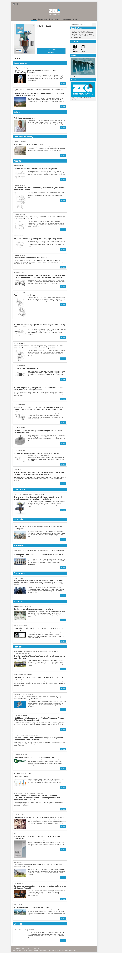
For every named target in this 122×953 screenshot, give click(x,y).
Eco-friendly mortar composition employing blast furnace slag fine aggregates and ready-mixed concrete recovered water (39, 276)
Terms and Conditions (18, 948)
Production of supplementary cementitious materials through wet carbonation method (39, 218)
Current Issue (42, 19)
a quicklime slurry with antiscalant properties (39, 388)
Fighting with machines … (24, 118)
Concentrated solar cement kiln (27, 368)
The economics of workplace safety (28, 144)
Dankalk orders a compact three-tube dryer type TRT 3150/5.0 (39, 817)
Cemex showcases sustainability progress (40, 887)
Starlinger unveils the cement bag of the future (33, 609)
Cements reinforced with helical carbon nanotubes (38, 431)
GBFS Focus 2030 (21, 776)
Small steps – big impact (24, 930)
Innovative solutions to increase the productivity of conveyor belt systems (39, 629)
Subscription (67, 19)
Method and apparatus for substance (38, 453)
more (63, 83)
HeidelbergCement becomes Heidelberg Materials (34, 757)
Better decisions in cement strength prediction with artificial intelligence (39, 528)
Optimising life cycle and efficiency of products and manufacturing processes (35, 71)
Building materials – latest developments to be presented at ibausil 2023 (38, 555)
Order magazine (51, 49)
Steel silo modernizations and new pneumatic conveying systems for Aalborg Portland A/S (37, 698)
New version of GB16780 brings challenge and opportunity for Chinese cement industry (39, 94)
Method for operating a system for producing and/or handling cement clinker (39, 325)
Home (34, 19)
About (75, 19)
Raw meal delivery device (24, 295)
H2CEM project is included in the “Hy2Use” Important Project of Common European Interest (39, 719)
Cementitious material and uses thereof (30, 258)
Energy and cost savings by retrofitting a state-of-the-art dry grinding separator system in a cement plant (38, 498)
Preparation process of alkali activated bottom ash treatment (39, 473)
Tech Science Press (45, 950)
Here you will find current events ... (81, 76)
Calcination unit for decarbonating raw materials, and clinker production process (39, 189)
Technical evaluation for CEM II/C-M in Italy (31, 907)
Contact (36, 948)
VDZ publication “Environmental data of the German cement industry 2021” (39, 837)
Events (51, 19)
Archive (57, 19)
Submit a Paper (77, 34)
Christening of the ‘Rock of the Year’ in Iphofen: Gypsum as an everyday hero (39, 657)
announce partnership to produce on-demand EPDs (37, 798)
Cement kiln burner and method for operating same (35, 168)
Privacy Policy (29, 948)
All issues (51, 53)
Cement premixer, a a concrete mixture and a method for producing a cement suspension (39, 347)
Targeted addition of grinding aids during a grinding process (38, 238)
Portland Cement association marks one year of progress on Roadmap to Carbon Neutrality (38, 738)
